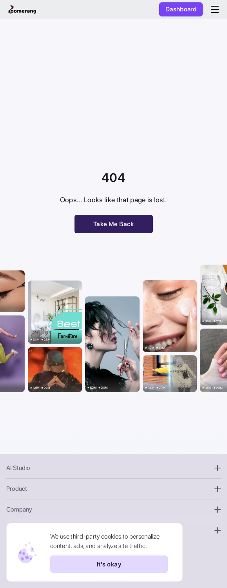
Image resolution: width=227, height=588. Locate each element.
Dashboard (180, 9)
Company (113, 509)
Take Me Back (113, 224)
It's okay (109, 564)
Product (113, 488)
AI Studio (113, 468)
